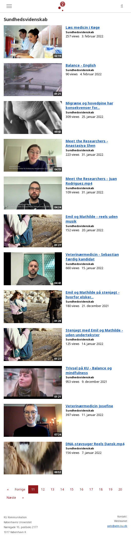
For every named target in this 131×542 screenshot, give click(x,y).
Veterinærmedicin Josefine (89, 406)
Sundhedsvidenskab (80, 32)
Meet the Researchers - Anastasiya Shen (87, 143)
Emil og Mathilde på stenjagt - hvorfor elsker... (93, 294)
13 (52, 489)
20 (120, 489)
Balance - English (81, 65)
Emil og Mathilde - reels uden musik (92, 219)
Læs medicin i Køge (83, 27)
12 (43, 489)
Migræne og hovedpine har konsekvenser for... (89, 105)
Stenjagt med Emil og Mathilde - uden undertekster (94, 332)
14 (62, 489)
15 (72, 489)
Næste (11, 497)
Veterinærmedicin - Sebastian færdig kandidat (92, 256)
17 (91, 489)
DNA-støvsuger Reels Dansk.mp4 (95, 443)
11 (33, 489)
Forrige (20, 489)
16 (81, 489)
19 (110, 489)
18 (101, 489)
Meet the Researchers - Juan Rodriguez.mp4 (91, 181)
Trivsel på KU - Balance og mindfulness (89, 370)
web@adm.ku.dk (117, 526)
